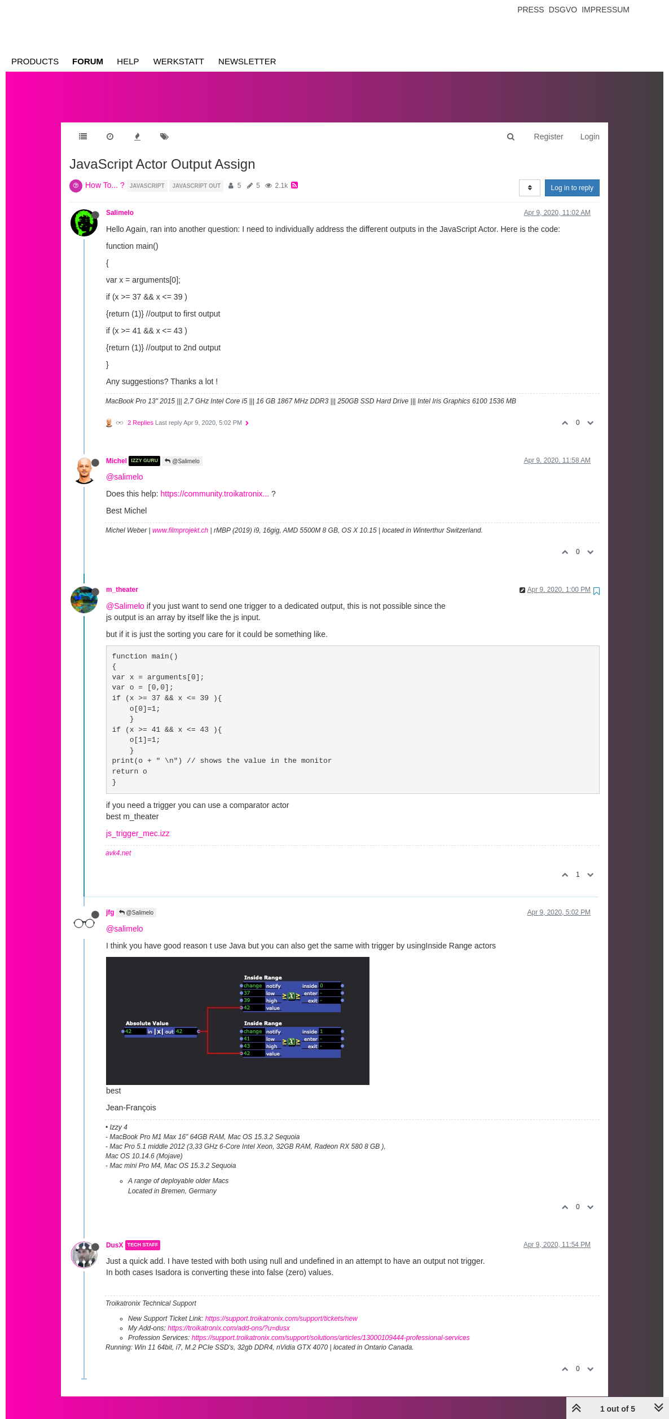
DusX (114, 1234)
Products (35, 61)
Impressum (606, 9)
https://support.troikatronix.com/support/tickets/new (281, 1307)
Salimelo (120, 201)
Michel (116, 450)
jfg (110, 901)
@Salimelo (182, 450)
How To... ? (105, 173)
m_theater (122, 578)
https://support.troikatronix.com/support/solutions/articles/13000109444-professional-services (331, 1326)
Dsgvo (563, 9)
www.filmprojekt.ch (180, 519)
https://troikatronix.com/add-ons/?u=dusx (228, 1317)
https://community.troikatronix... (215, 482)
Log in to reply (572, 177)
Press (530, 9)
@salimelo (124, 465)
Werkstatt (178, 61)
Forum (87, 61)
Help (128, 61)
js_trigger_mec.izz (138, 822)
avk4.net (118, 842)
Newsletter (247, 61)
